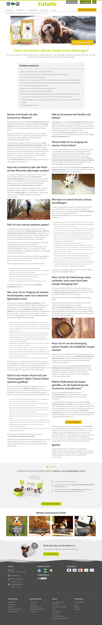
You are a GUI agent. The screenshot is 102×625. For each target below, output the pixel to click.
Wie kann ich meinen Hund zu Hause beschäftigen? (37, 91)
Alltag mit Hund (34, 13)
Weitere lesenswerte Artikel (30, 105)
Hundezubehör (21, 10)
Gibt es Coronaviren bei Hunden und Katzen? (35, 85)
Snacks (53, 10)
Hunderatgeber (33, 10)
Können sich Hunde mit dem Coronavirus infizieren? (37, 72)
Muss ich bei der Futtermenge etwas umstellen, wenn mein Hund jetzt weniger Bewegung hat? (50, 94)
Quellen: (24, 102)
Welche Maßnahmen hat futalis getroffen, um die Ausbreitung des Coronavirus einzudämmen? (51, 100)
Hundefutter (9, 10)
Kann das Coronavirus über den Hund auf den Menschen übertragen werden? (45, 74)
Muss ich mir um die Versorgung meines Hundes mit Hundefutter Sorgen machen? (47, 97)
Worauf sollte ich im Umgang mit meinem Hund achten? (38, 88)
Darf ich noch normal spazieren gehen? (33, 77)
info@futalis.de (15, 575)
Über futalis (45, 10)
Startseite (9, 13)
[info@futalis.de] (9, 575)
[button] (82, 66)
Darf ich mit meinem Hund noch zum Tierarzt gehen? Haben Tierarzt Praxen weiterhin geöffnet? (50, 83)
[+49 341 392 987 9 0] (9, 579)
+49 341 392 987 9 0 (17, 579)
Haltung (26, 13)
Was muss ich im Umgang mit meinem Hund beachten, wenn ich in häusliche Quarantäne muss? (51, 80)
